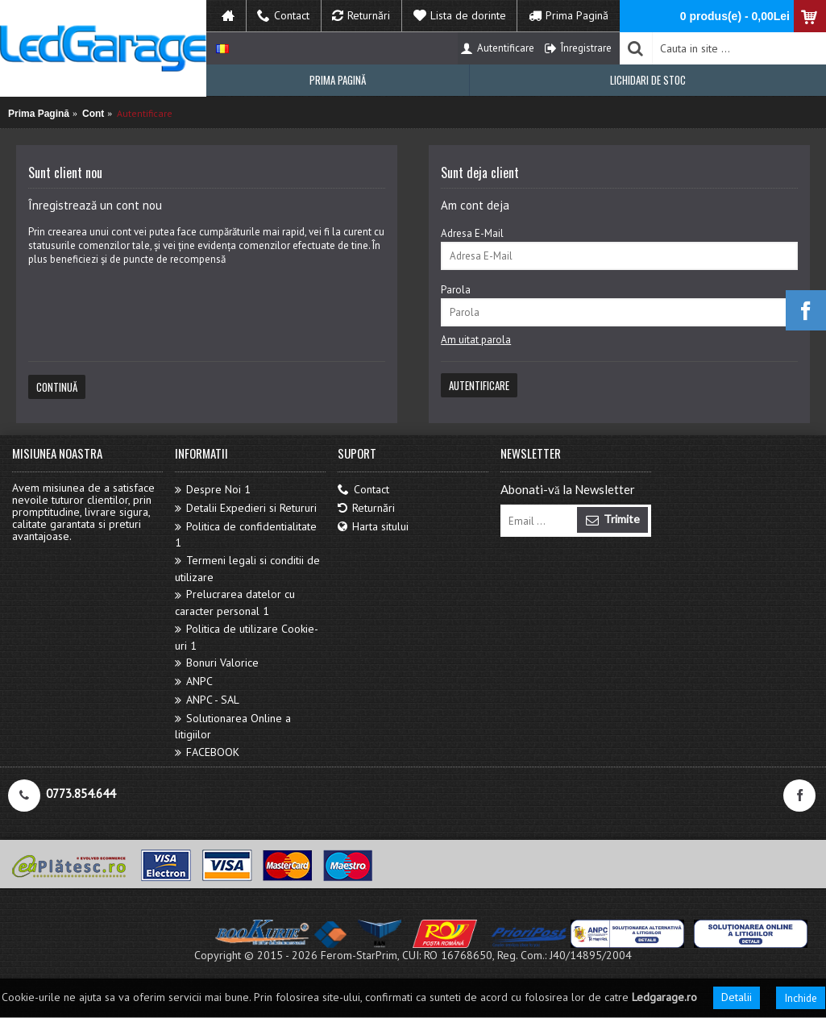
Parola (456, 290)
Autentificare (144, 113)
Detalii (736, 997)
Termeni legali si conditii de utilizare (247, 568)
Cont (93, 113)
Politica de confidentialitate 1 (246, 535)
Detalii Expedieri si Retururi (246, 508)
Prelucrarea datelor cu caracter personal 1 (235, 602)
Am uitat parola (476, 340)
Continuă (56, 387)
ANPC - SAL (207, 700)
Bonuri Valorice (217, 663)
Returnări (366, 508)
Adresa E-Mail (472, 233)
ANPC (194, 681)
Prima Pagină (38, 113)
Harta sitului (373, 526)
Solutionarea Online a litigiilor (233, 726)
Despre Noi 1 (213, 489)
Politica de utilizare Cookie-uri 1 (246, 637)
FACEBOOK (207, 752)
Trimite (612, 520)
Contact (363, 489)
